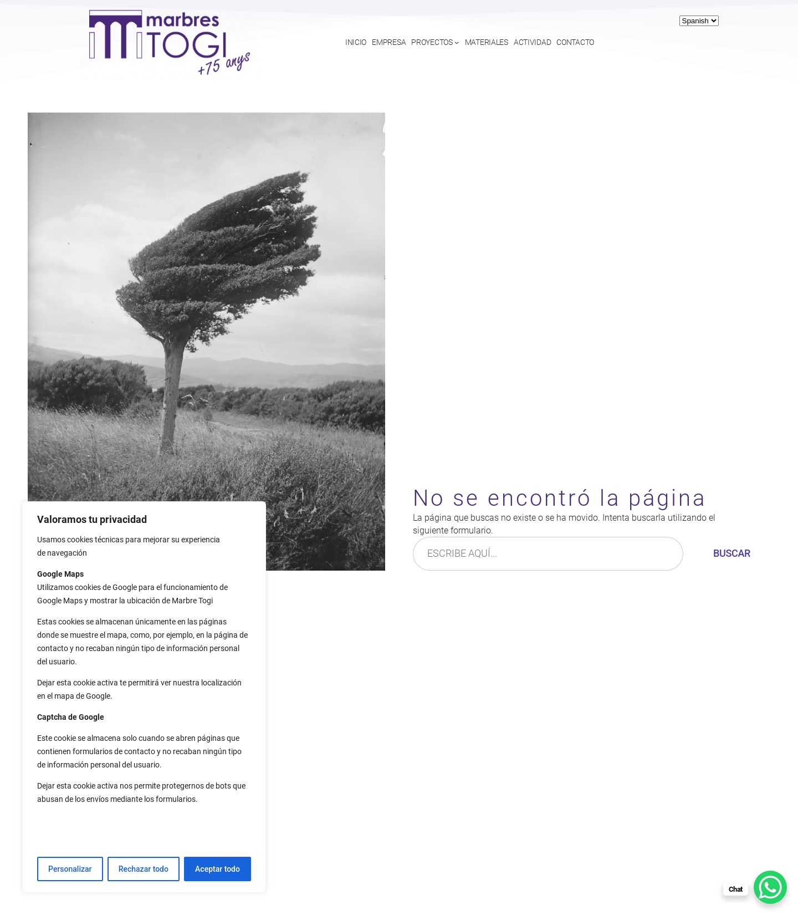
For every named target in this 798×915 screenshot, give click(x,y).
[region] (144, 697)
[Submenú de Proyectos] (456, 42)
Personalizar (69, 869)
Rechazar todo (143, 869)
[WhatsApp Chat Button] (770, 887)
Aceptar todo (217, 869)
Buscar (731, 553)
